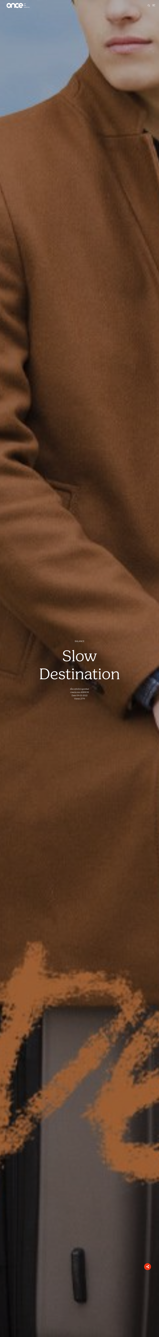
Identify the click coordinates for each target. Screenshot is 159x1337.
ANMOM (85, 692)
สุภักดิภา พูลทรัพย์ (81, 689)
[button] (147, 1266)
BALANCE (79, 641)
